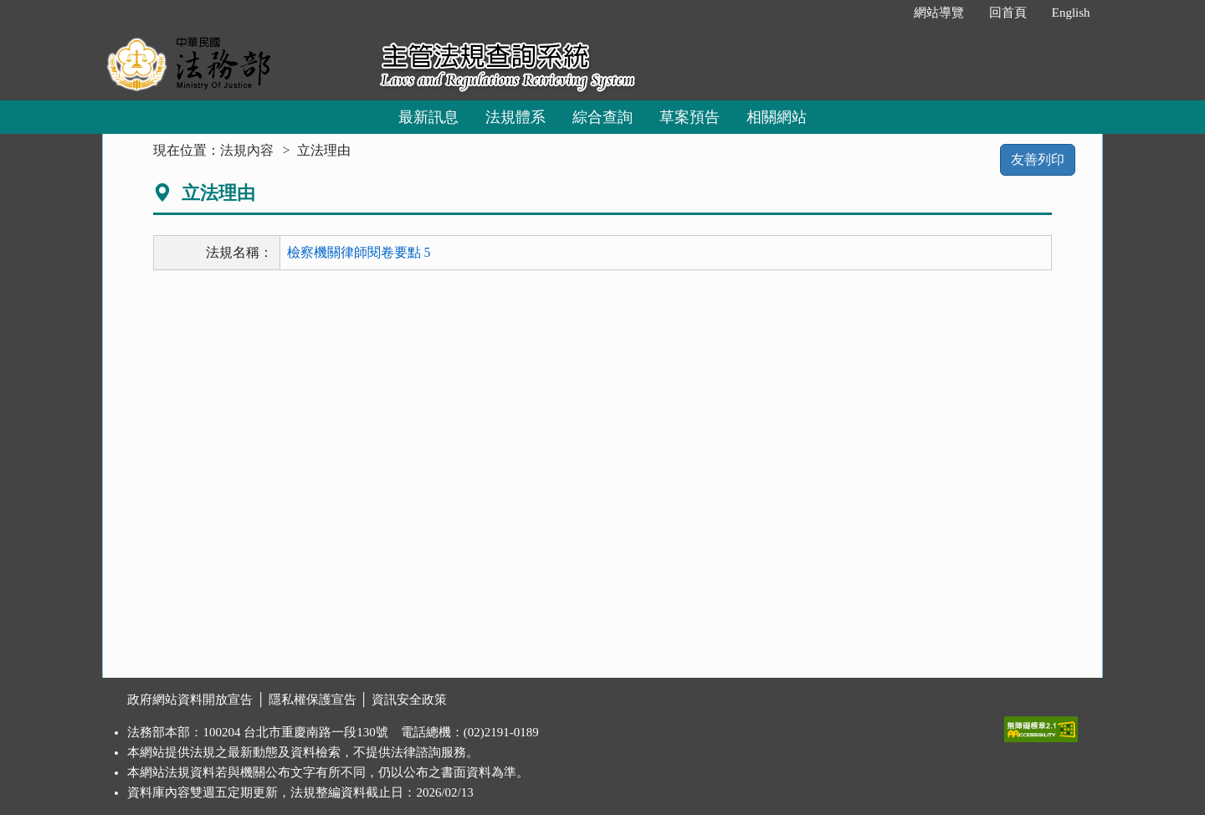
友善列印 (1037, 159)
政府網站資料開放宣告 (190, 699)
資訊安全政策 (409, 699)
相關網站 (776, 117)
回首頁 (1008, 12)
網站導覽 (939, 12)
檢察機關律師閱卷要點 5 (359, 252)
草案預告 (689, 117)
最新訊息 (428, 117)
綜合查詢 (602, 117)
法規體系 (515, 117)
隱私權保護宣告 (312, 699)
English (1071, 12)
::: (883, 12)
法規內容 (247, 150)
